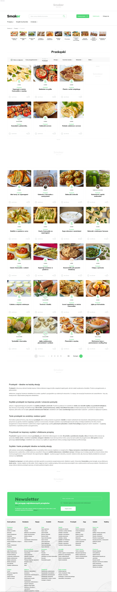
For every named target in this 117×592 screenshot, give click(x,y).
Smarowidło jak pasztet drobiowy (71, 268)
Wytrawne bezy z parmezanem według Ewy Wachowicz (98, 343)
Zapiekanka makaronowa (30, 539)
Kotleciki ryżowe (97, 541)
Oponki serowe (45, 554)
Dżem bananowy (97, 563)
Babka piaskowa (11, 561)
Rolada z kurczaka (63, 574)
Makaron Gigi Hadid (29, 585)
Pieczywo (60, 522)
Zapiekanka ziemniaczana (48, 574)
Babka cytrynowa (11, 560)
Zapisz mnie (68, 508)
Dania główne (11, 522)
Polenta (94, 543)
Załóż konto (96, 16)
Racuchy (9, 532)
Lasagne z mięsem (46, 580)
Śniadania (25, 522)
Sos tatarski (10, 563)
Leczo (8, 571)
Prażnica (9, 547)
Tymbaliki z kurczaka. (19, 341)
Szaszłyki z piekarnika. (19, 126)
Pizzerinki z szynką (71, 341)
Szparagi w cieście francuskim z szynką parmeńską (19, 91)
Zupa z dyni (44, 530)
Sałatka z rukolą (63, 538)
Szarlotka (78, 532)
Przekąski (19, 87)
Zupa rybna (27, 552)
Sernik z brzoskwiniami (64, 558)
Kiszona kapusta (97, 551)
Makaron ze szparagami (65, 554)
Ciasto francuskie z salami (19, 268)
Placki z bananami (12, 545)
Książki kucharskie (22, 22)
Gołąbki (95, 529)
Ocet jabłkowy (96, 552)
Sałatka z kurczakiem (64, 534)
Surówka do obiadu (63, 529)
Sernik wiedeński (63, 560)
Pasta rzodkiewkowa (64, 556)
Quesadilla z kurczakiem (65, 578)
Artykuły (34, 22)
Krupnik (94, 530)
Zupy (84, 522)
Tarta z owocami (80, 551)
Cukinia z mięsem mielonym (19, 304)
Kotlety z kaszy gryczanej (99, 532)
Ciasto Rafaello (79, 536)
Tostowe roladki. (45, 304)
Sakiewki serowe (45, 126)
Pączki (43, 551)
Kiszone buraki (96, 560)
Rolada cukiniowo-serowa (71, 126)
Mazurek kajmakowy (81, 552)
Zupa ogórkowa (45, 543)
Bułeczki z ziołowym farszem (98, 231)
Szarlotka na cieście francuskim (49, 556)
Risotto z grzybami (97, 534)
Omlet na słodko (11, 530)
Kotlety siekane (28, 536)
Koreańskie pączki (46, 560)
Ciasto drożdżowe (80, 530)
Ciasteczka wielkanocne (13, 556)
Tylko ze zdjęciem (18, 60)
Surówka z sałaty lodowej (65, 530)
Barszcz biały (44, 536)
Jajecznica (9, 529)
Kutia (25, 563)
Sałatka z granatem (64, 543)
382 (69, 356)
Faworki (43, 552)
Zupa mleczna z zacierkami (71, 231)
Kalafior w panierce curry (19, 231)
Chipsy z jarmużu (98, 268)
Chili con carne (11, 578)
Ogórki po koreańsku (98, 565)
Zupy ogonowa (45, 529)
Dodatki (48, 522)
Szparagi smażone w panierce (45, 268)
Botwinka (61, 551)
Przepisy (10, 22)
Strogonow (10, 574)
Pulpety (26, 530)
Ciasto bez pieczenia (81, 539)
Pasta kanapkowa (11, 534)
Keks (25, 565)
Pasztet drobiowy (11, 554)
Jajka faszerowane (12, 551)
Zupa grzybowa (28, 554)
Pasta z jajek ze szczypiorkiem (66, 552)
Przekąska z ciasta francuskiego (67, 576)
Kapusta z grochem (29, 556)
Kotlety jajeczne (62, 571)
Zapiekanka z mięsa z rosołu (48, 578)
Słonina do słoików (97, 567)
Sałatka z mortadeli (64, 541)
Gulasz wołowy (11, 576)
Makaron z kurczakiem (30, 532)
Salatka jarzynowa (63, 536)
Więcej (35, 510)
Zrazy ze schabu (28, 541)
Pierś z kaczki (27, 529)
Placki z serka (10, 539)
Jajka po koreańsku (98, 304)
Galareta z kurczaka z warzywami (45, 195)
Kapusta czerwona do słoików (100, 561)
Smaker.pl (9, 28)
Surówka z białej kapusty (65, 545)
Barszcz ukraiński (45, 534)
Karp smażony (27, 558)
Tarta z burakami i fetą (64, 573)
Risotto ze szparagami (98, 538)
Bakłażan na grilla (45, 89)
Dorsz (25, 538)
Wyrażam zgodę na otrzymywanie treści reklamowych (76, 503)
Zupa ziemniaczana (46, 538)
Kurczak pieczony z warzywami (100, 539)
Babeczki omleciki (71, 194)
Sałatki (95, 522)
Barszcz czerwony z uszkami (31, 551)
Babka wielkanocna (12, 558)
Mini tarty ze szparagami (19, 194)
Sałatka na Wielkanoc (64, 539)
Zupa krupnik (44, 532)
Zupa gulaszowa (45, 541)
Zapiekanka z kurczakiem (47, 573)
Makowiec (78, 538)
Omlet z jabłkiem (11, 538)
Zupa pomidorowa (46, 545)
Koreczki (43, 558)
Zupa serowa (44, 539)
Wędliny (106, 522)
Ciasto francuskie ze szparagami (45, 232)
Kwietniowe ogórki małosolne (97, 195)
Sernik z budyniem (80, 529)
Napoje (37, 522)
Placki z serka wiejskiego (71, 89)
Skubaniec (78, 545)
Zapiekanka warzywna (47, 576)
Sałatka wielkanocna (12, 565)
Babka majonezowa (81, 554)
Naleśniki (9, 536)
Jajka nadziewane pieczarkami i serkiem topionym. (45, 343)
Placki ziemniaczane (29, 534)
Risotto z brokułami (97, 536)
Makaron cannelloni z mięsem (31, 590)
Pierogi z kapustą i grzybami (31, 560)
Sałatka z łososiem (63, 532)
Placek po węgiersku (12, 573)
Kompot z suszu (28, 561)
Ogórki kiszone (96, 554)
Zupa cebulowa (45, 547)
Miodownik (78, 543)
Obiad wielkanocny (12, 552)
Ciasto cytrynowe (80, 541)
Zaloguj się (106, 16)
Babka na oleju (79, 534)
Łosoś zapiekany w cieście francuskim (71, 305)
